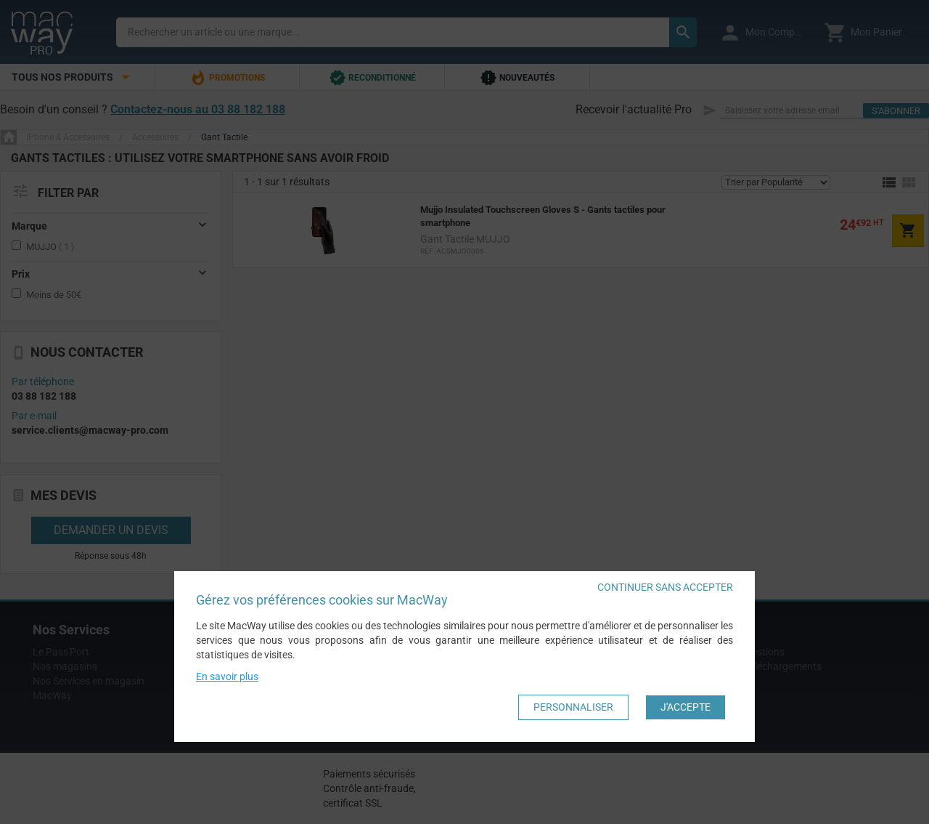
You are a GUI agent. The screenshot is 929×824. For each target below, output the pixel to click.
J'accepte (685, 707)
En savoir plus (227, 676)
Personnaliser (573, 707)
